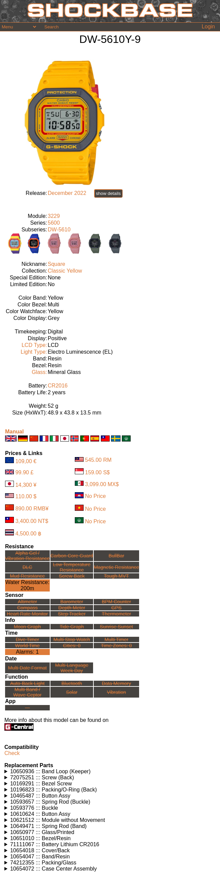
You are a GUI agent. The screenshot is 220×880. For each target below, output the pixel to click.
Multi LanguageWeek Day (71, 667)
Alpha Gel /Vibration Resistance (27, 555)
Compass (27, 607)
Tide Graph (72, 626)
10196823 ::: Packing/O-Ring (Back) (53, 790)
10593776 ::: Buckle (34, 808)
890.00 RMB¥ (31, 508)
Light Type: (34, 352)
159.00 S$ (97, 472)
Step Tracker (72, 614)
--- (27, 707)
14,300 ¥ (25, 485)
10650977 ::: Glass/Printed (42, 832)
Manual (14, 431)
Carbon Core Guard (71, 555)
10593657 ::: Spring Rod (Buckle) (50, 802)
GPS (116, 607)
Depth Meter (71, 607)
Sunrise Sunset (116, 626)
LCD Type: (34, 345)
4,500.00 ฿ (28, 533)
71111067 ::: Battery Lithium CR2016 (54, 844)
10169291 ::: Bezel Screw (41, 783)
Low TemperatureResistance (71, 567)
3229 (54, 216)
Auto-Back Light (27, 683)
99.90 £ (24, 472)
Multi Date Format (27, 668)
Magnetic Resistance (116, 567)
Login (208, 26)
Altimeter (27, 601)
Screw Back (72, 576)
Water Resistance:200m (27, 585)
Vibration (116, 692)
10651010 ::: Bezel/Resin (40, 838)
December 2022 (67, 193)
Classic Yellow (65, 271)
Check (12, 753)
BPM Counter (116, 601)
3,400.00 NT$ (31, 521)
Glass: (39, 372)
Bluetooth (72, 683)
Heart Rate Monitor (27, 614)
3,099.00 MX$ (102, 484)
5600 (54, 223)
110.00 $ (25, 496)
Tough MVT (116, 576)
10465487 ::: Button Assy (40, 796)
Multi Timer (116, 639)
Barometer (71, 601)
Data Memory (116, 683)
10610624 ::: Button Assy (40, 814)
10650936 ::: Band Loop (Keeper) (50, 771)
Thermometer (116, 614)
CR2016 (58, 385)
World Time (27, 645)
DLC (27, 567)
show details (108, 193)
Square (56, 264)
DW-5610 (59, 229)
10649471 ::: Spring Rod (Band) (48, 826)
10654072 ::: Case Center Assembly (53, 869)
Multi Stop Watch (71, 639)
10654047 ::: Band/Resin (40, 856)
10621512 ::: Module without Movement (57, 820)
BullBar (116, 555)
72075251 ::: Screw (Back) (42, 777)
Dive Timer (27, 639)
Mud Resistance (27, 576)
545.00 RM (98, 460)
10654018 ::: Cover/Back (40, 850)
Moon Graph (27, 626)
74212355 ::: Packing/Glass (43, 862)
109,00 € (25, 461)
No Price (95, 496)
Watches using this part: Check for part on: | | (110, 772)
